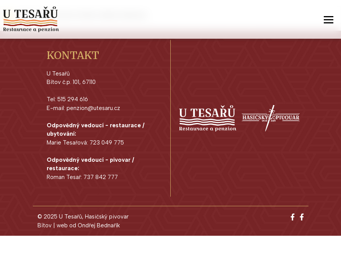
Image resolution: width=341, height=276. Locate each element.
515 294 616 (72, 99)
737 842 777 (100, 177)
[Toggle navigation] (328, 19)
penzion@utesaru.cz (93, 108)
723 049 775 (107, 142)
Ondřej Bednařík (99, 225)
